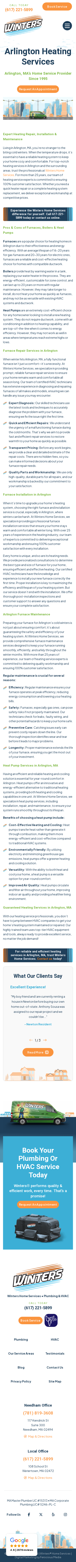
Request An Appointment (38, 89)
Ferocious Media (50, 1557)
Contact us (44, 959)
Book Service (30, 1320)
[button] (67, 25)
